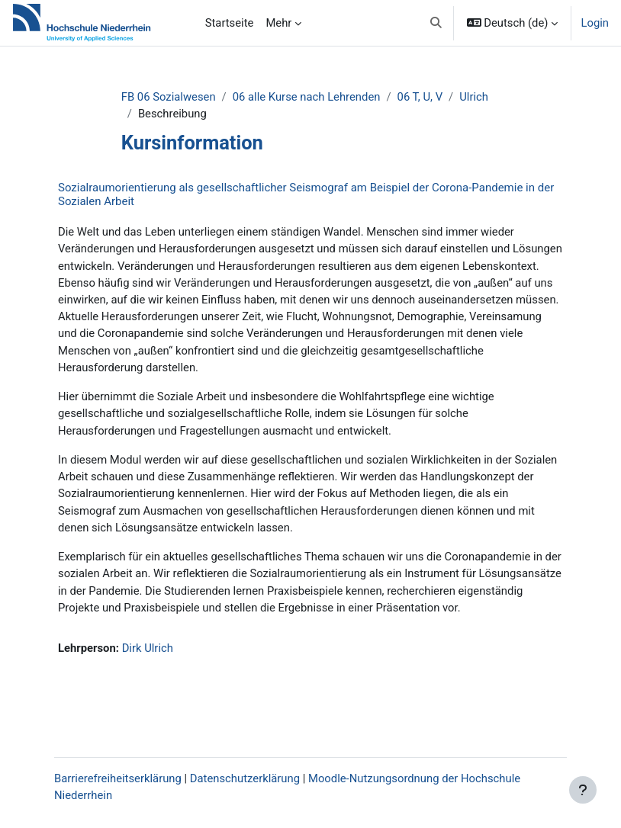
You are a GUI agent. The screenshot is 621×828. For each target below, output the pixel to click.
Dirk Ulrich (147, 648)
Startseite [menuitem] (229, 23)
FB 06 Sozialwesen (168, 97)
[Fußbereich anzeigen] (583, 790)
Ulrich (473, 97)
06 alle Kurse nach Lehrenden (307, 97)
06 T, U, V (420, 97)
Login (595, 23)
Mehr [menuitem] (278, 23)
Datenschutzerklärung (245, 778)
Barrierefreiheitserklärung (118, 778)
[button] (436, 23)
